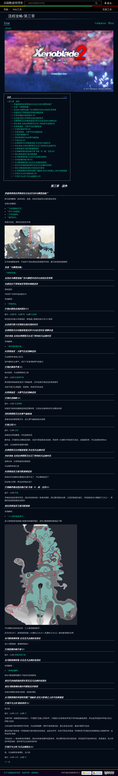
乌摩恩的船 (11, 273)
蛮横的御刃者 (20, 655)
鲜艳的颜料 (13, 671)
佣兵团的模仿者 (15, 346)
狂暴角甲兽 (19, 377)
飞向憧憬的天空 (15, 208)
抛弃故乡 (12, 217)
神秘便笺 (12, 304)
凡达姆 (34, 314)
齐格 (16, 493)
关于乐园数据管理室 (12, 773)
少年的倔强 (13, 214)
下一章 (7, 762)
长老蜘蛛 (18, 404)
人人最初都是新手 (16, 516)
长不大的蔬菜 (14, 211)
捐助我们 (35, 773)
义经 (16, 430)
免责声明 (26, 773)
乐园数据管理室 (13, 2)
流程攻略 (8, 28)
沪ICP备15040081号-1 (70, 773)
